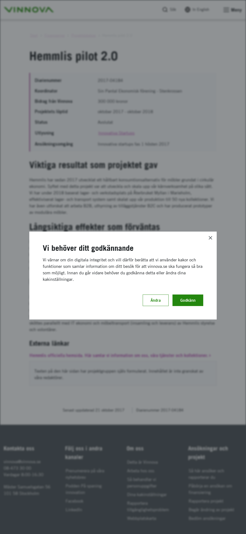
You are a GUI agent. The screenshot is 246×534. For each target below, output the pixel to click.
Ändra (156, 300)
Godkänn (188, 300)
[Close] (210, 238)
